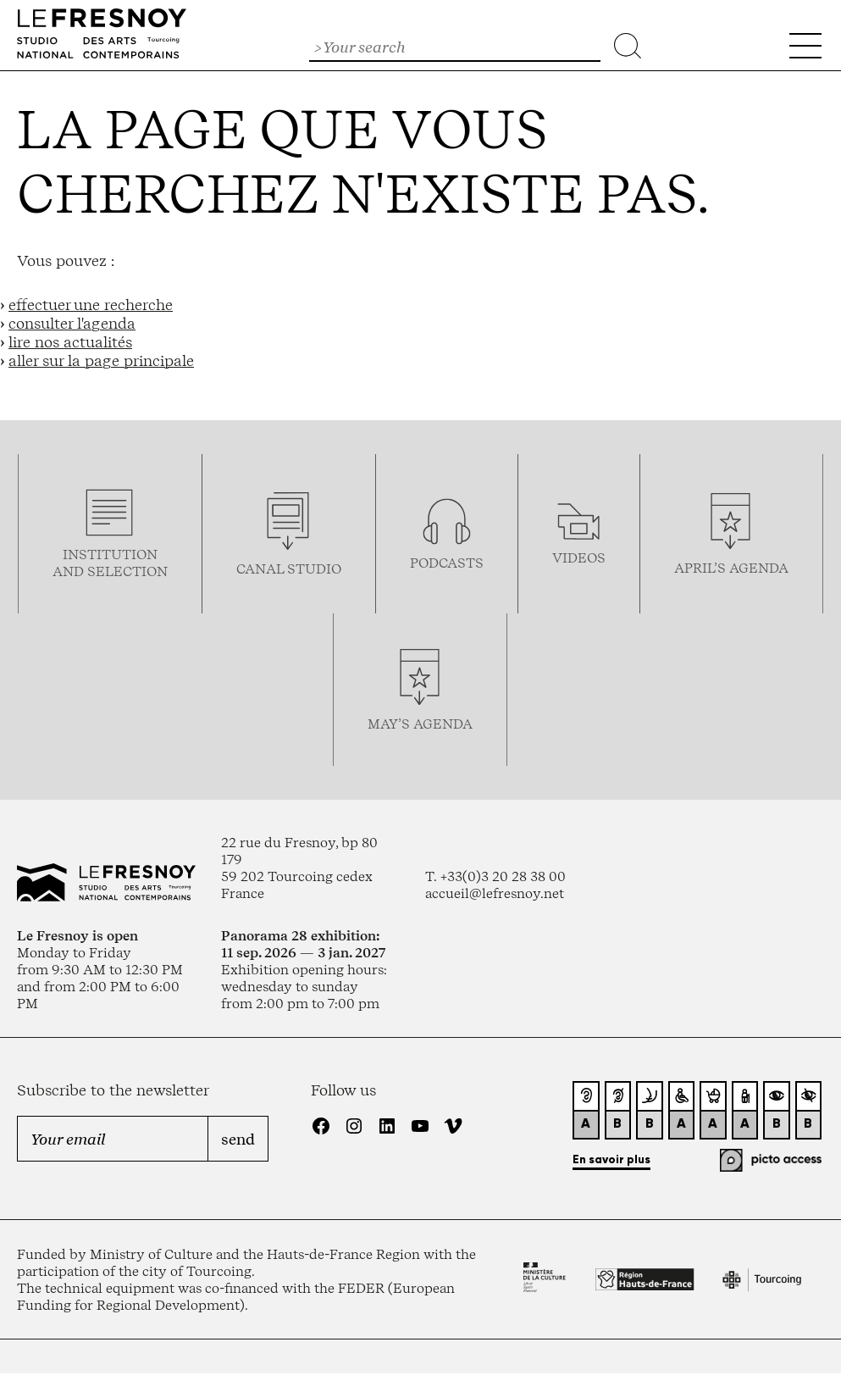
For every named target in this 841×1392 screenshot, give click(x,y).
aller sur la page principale (101, 360)
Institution (110, 554)
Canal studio (288, 568)
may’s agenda (420, 723)
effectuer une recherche (90, 304)
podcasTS (447, 562)
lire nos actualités (70, 341)
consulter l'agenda (72, 322)
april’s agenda (731, 567)
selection (127, 571)
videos (579, 557)
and (70, 571)
